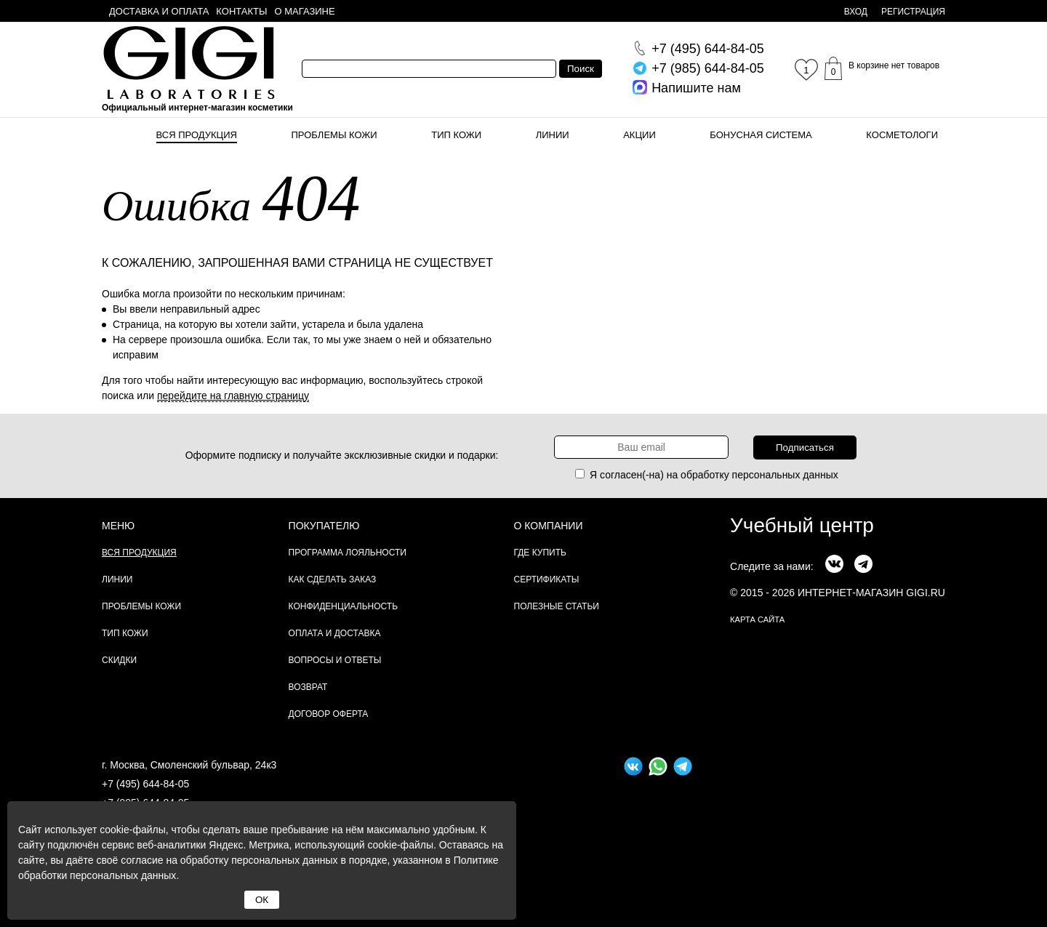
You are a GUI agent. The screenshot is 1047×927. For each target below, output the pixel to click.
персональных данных (785, 475)
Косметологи (902, 134)
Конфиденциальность (343, 606)
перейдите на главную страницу (233, 395)
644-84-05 (707, 48)
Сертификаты (546, 579)
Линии (552, 134)
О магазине (305, 11)
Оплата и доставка (335, 633)
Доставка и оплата (159, 11)
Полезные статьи (556, 606)
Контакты (241, 11)
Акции (639, 134)
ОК (261, 899)
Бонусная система (760, 134)
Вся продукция (196, 134)
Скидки (119, 660)
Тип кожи (456, 134)
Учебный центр (802, 525)
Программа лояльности (347, 552)
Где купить (540, 552)
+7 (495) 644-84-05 (145, 784)
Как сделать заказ (333, 579)
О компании (548, 525)
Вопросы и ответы (335, 660)
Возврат (308, 687)
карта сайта (757, 619)
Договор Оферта (329, 714)
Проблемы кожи (334, 134)
